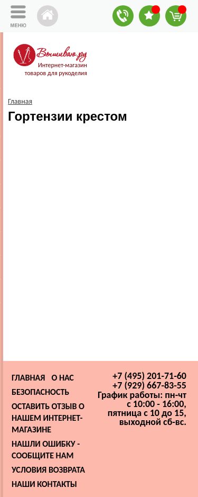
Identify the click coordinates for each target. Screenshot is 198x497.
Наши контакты (44, 484)
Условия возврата (48, 470)
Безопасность (40, 392)
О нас (62, 378)
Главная (28, 378)
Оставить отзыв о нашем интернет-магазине (48, 418)
